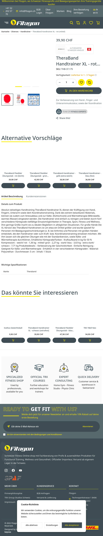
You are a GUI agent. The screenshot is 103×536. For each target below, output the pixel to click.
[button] (71, 22)
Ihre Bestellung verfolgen (81, 11)
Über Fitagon (49, 11)
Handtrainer (26, 31)
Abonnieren (88, 426)
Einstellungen (52, 525)
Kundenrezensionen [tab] (36, 196)
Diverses (15, 31)
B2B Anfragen (43, 493)
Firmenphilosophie (13, 493)
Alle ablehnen (32, 525)
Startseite (5, 31)
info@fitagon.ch (27, 11)
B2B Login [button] (39, 11)
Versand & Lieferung (46, 497)
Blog (69, 11)
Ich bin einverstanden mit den (34, 434)
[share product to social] (63, 118)
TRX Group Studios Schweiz (17, 497)
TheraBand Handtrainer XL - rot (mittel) (49, 31)
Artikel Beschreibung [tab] (12, 196)
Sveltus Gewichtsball (13, 338)
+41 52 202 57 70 (8, 11)
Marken (61, 11)
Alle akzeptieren (72, 525)
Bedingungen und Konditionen (48, 434)
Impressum (10, 502)
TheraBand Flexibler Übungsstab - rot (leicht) (13, 174)
